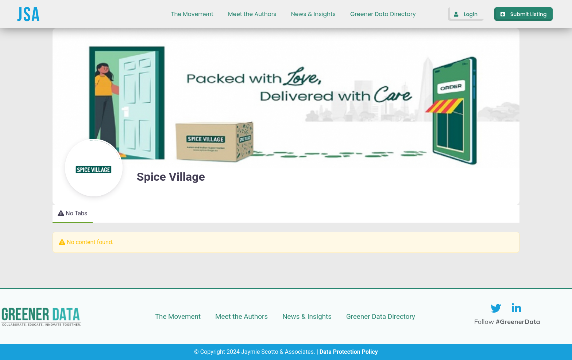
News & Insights (313, 14)
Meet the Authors (252, 14)
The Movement (192, 14)
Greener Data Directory (383, 14)
